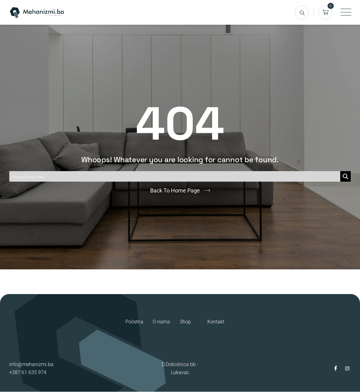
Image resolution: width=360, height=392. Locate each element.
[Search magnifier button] (345, 176)
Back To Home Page (175, 190)
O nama (161, 322)
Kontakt (215, 322)
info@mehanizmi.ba (31, 364)
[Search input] (175, 176)
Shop (185, 322)
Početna (134, 322)
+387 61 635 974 (27, 372)
